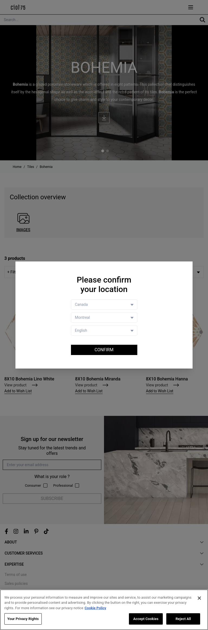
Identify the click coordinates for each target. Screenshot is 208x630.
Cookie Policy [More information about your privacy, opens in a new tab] (95, 608)
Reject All (183, 619)
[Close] (199, 598)
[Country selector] (104, 304)
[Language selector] (104, 330)
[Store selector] (104, 317)
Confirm (104, 349)
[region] (104, 609)
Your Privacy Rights (23, 619)
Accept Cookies (145, 619)
